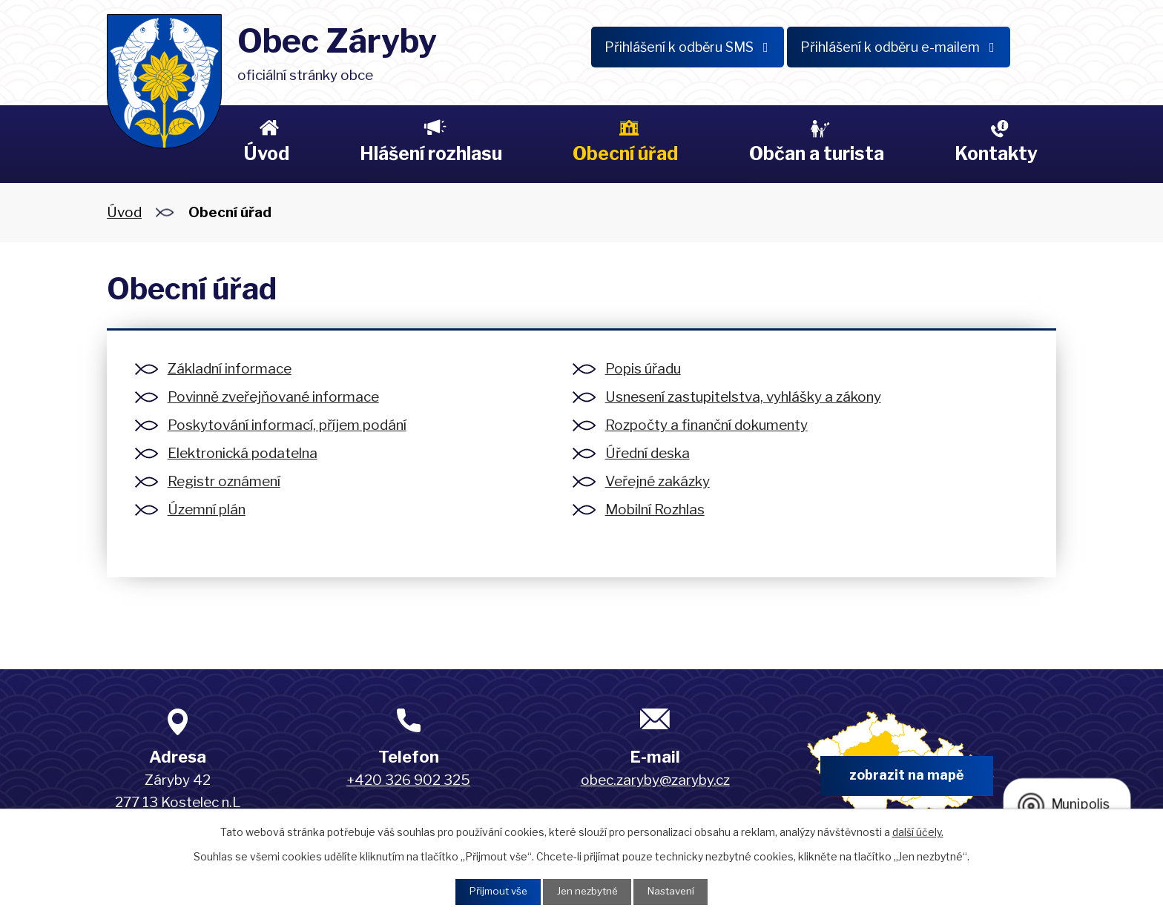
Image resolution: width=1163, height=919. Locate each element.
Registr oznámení (224, 481)
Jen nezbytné (587, 891)
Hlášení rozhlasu (431, 153)
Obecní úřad (625, 153)
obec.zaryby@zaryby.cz (655, 780)
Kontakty (996, 153)
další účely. (917, 830)
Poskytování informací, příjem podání (287, 425)
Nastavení (675, 891)
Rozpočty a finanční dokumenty (706, 425)
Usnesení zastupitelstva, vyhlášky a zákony (743, 396)
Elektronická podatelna (242, 453)
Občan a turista (816, 153)
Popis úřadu (643, 368)
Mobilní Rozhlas (655, 509)
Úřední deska (647, 453)
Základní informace (229, 368)
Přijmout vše (493, 891)
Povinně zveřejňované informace (273, 396)
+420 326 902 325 (408, 780)
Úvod (266, 153)
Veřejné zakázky (657, 481)
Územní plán (207, 509)
